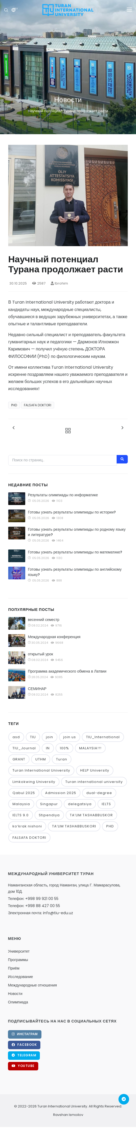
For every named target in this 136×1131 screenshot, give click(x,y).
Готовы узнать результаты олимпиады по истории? (72, 512)
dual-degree (99, 792)
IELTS (106, 803)
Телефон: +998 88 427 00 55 (34, 905)
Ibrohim (59, 283)
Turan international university (94, 781)
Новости (15, 993)
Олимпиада (18, 1002)
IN (48, 748)
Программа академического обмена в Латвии (67, 671)
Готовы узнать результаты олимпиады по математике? (75, 552)
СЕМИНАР (37, 688)
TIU (33, 737)
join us (69, 737)
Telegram (24, 1055)
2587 (38, 283)
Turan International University (41, 770)
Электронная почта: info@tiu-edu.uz (40, 913)
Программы (18, 959)
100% (64, 748)
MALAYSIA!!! (90, 748)
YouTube (23, 1066)
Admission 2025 (60, 792)
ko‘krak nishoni (27, 826)
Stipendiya (49, 815)
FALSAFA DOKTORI (37, 405)
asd (16, 737)
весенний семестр (43, 619)
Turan (61, 759)
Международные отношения (32, 985)
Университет (18, 951)
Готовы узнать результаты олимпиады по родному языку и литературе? (77, 532)
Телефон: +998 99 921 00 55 (33, 898)
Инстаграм (25, 1034)
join (49, 737)
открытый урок (40, 654)
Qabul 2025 (23, 792)
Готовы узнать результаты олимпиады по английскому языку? (75, 572)
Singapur (49, 803)
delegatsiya (80, 803)
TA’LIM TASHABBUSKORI (74, 826)
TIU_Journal (24, 748)
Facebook (24, 1044)
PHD (14, 405)
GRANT (18, 759)
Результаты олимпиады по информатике (63, 495)
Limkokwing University (33, 781)
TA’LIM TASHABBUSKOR (91, 815)
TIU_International (103, 737)
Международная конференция (54, 636)
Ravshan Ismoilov (68, 1114)
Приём (13, 968)
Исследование (20, 976)
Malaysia (21, 803)
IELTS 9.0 (20, 815)
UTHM (40, 759)
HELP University (94, 770)
